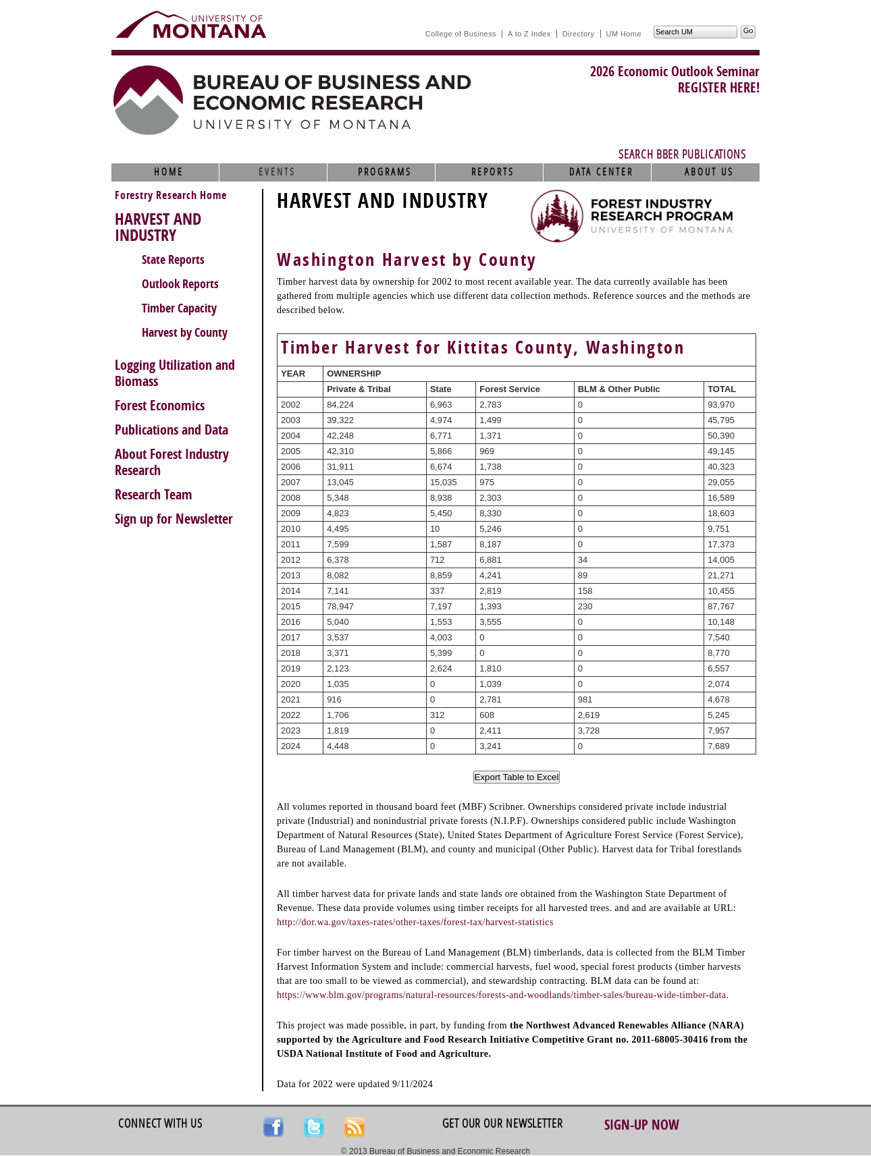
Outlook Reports (180, 284)
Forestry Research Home (171, 195)
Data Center (601, 172)
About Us (709, 172)
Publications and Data (171, 430)
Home (169, 172)
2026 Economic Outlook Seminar (675, 71)
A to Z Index (529, 34)
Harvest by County (185, 332)
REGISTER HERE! (719, 88)
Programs (385, 172)
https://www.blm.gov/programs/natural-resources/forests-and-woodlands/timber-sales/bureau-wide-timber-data (501, 995)
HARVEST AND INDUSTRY (158, 227)
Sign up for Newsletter (174, 519)
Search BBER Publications (682, 154)
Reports (492, 172)
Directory (578, 34)
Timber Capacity (179, 308)
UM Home (623, 34)
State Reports (173, 259)
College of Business (460, 34)
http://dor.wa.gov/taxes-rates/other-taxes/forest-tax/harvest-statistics (415, 922)
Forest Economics (160, 405)
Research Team (153, 495)
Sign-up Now (641, 1125)
